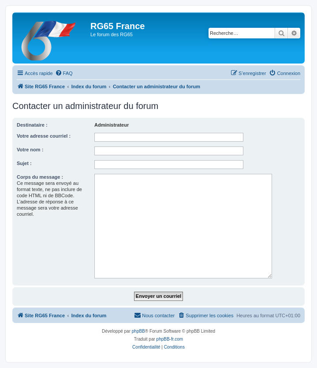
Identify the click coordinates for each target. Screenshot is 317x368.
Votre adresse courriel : (44, 136)
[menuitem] (64, 73)
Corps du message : (40, 177)
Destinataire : (32, 125)
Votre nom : (30, 149)
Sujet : (24, 163)
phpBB (138, 331)
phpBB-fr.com (170, 339)
